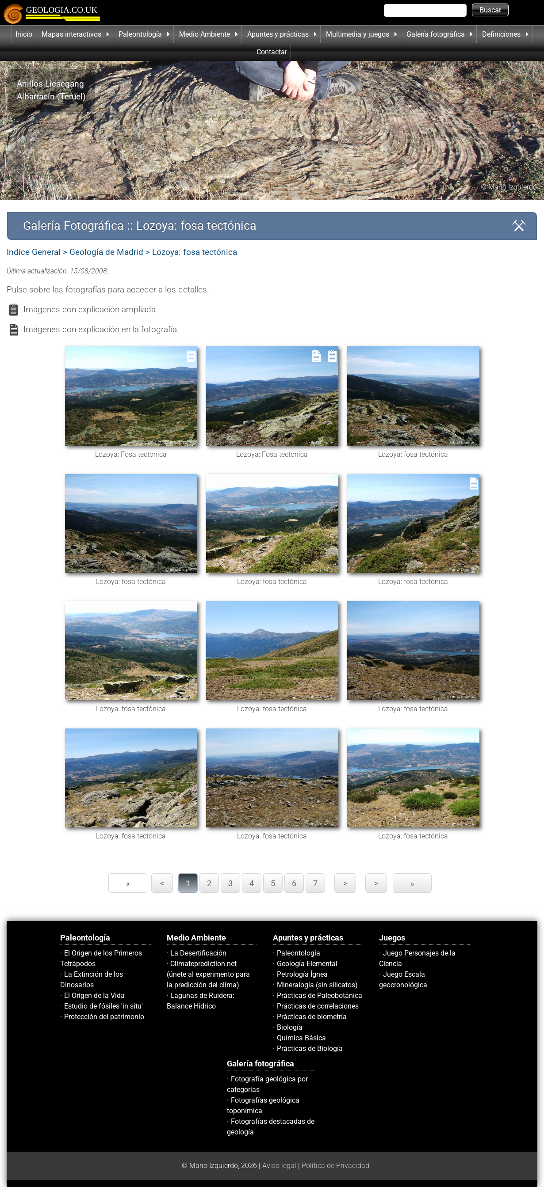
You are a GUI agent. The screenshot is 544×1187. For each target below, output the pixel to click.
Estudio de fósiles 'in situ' (103, 1006)
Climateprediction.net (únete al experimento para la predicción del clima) (208, 974)
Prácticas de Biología (310, 1048)
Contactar (272, 52)
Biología (290, 1027)
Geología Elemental (307, 963)
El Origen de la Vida (94, 995)
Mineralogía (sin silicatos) (317, 985)
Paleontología (298, 953)
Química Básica (301, 1038)
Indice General (34, 252)
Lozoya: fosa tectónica (194, 252)
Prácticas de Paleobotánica (319, 995)
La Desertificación (198, 953)
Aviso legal (279, 1165)
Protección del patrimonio (104, 1017)
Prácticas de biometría (312, 1017)
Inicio (23, 34)
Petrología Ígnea (302, 974)
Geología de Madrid (106, 252)
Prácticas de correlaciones (318, 1006)
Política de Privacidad (335, 1165)
